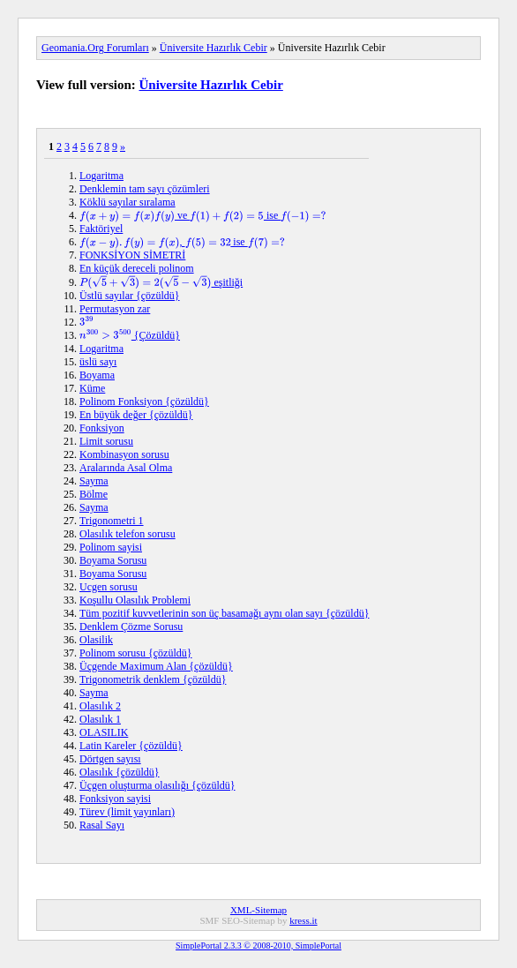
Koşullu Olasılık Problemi (135, 600)
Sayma (94, 481)
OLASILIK (103, 732)
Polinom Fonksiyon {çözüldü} (144, 401)
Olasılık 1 (100, 719)
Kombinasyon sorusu (124, 454)
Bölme (93, 494)
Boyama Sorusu (112, 560)
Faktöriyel (101, 228)
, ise (182, 242)
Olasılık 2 (100, 706)
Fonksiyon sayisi (115, 798)
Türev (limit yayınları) (127, 812)
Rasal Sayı (101, 825)
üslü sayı (97, 362)
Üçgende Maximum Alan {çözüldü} (156, 666)
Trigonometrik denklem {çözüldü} (152, 679)
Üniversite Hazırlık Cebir (213, 47)
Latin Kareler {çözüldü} (131, 745)
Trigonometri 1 (111, 520)
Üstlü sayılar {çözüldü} (129, 295)
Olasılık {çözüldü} (119, 772)
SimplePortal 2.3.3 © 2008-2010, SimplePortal (258, 945)
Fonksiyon (101, 428)
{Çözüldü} (129, 335)
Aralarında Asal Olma (125, 467)
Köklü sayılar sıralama (127, 202)
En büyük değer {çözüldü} (135, 415)
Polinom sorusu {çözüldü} (135, 653)
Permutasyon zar (114, 309)
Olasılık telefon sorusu (127, 534)
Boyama (97, 375)
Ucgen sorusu (108, 587)
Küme (92, 388)
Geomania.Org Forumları (95, 47)
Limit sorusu (106, 441)
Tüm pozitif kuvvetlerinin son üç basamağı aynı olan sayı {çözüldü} (224, 613)
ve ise (202, 215)
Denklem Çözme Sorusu (131, 626)
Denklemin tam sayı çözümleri (144, 189)
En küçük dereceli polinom (136, 268)
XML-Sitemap (258, 909)
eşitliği (161, 282)
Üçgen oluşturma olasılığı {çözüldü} (157, 785)
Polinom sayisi (110, 547)
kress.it (303, 920)
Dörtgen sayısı (110, 759)
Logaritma (101, 175)
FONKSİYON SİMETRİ (132, 255)
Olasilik (96, 640)
